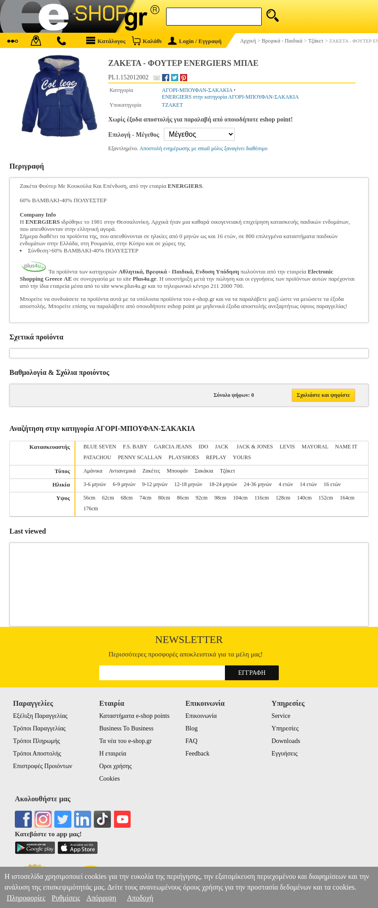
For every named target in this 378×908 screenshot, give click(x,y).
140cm (304, 498)
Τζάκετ (227, 471)
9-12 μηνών (154, 484)
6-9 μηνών (124, 484)
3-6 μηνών (95, 484)
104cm (240, 498)
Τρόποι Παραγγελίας (39, 728)
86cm (183, 498)
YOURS (242, 457)
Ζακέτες (151, 471)
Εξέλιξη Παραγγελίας (40, 715)
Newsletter (189, 639)
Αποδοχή (140, 898)
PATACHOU (97, 457)
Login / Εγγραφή (195, 41)
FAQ (191, 741)
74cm (146, 498)
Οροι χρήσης (115, 766)
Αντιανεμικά (122, 471)
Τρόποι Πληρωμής (36, 741)
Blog (191, 728)
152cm (325, 498)
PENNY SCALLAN (140, 457)
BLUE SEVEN (100, 446)
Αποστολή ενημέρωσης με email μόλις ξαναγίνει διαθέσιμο (204, 148)
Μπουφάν (177, 471)
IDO (203, 446)
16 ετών (332, 484)
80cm (164, 498)
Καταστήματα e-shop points (134, 715)
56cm (90, 498)
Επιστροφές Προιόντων (42, 766)
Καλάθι (147, 40)
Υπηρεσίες (285, 728)
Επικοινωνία (201, 715)
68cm (127, 498)
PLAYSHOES (184, 457)
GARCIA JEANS (173, 446)
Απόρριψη (101, 898)
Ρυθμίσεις (66, 898)
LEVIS (287, 446)
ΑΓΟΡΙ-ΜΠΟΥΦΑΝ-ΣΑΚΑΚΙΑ (197, 90)
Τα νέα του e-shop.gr (125, 741)
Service (281, 715)
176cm (91, 508)
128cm (283, 498)
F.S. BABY (135, 446)
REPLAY (216, 457)
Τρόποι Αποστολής (37, 753)
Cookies (109, 778)
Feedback (197, 753)
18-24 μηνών (223, 484)
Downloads (286, 741)
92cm (202, 498)
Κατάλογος (106, 40)
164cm (347, 498)
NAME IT (346, 446)
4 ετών (285, 484)
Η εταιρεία (112, 753)
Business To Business (126, 728)
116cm (262, 498)
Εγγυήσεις (285, 753)
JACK (222, 446)
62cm (108, 498)
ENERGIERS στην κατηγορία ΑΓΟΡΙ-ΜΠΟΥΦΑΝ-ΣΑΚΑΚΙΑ (230, 97)
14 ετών (308, 484)
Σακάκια (204, 471)
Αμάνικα (93, 471)
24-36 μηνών (258, 484)
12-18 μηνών (188, 484)
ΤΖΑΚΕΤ (172, 105)
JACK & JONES (255, 446)
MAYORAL (315, 446)
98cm (220, 498)
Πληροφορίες (26, 898)
